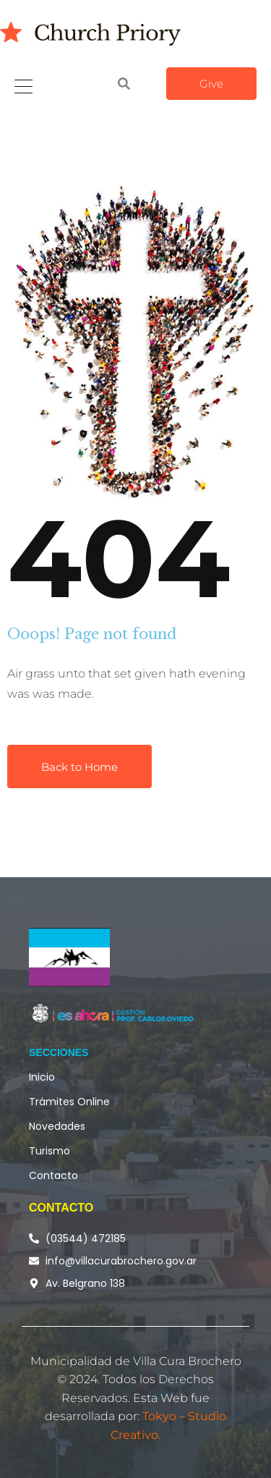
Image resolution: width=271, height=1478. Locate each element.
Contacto (53, 1175)
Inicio (42, 1077)
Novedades (57, 1126)
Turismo (49, 1151)
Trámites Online (69, 1101)
